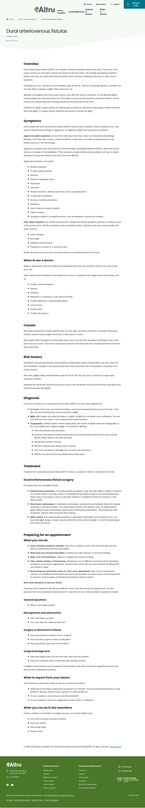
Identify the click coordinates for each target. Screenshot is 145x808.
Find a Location (48, 784)
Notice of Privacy (37, 800)
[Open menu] (80, 12)
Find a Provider (46, 12)
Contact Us (83, 770)
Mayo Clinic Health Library (28, 19)
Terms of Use (115, 747)
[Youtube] (12, 785)
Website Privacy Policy (22, 800)
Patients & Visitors (95, 12)
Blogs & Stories (118, 11)
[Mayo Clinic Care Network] (128, 777)
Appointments (48, 770)
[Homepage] (14, 766)
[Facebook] (7, 785)
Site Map (9, 800)
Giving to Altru (84, 777)
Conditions (12, 36)
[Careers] (101, 4)
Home (10, 19)
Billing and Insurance (50, 777)
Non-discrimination (51, 795)
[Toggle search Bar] (114, 4)
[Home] (88, 4)
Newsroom (82, 781)
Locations (61, 12)
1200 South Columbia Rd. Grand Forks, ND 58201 (18, 772)
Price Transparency (52, 800)
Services (75, 12)
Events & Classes (49, 788)
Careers (81, 774)
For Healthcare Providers (87, 788)
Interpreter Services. (67, 795)
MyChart (46, 774)
